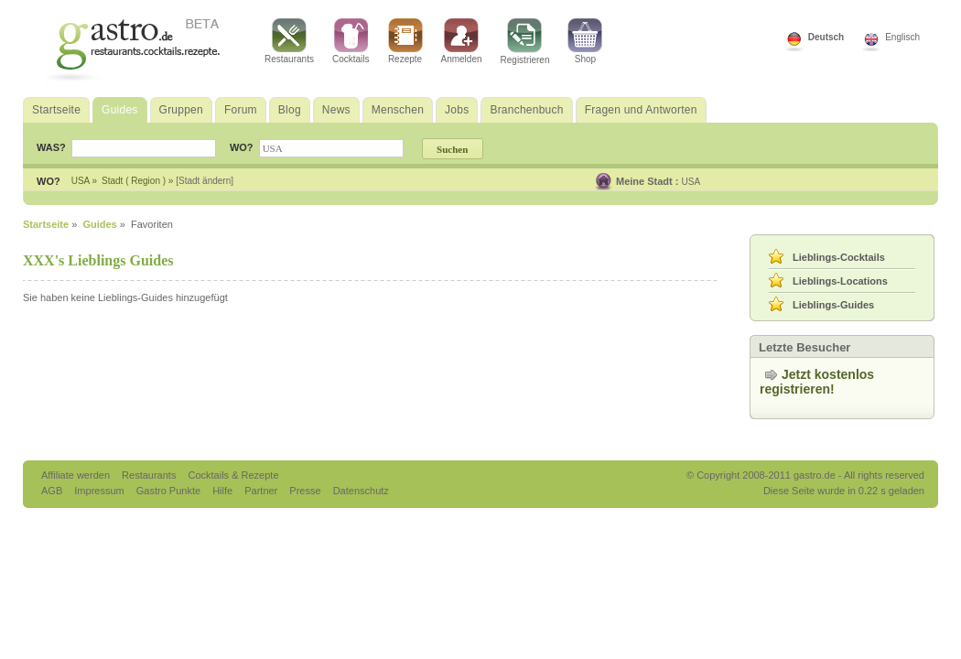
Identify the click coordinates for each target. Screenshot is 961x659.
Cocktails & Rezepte (233, 475)
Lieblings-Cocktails (839, 257)
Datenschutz (361, 490)
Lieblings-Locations (840, 280)
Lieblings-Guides (833, 304)
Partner (262, 490)
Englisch (902, 37)
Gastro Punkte (169, 490)
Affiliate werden (77, 475)
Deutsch (826, 37)
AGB (53, 490)
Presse (304, 490)
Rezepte (405, 41)
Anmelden (461, 41)
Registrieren (525, 41)
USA (691, 182)
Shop (584, 41)
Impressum (100, 490)
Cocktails (351, 41)
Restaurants (289, 41)
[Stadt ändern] (204, 181)
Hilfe (223, 490)
